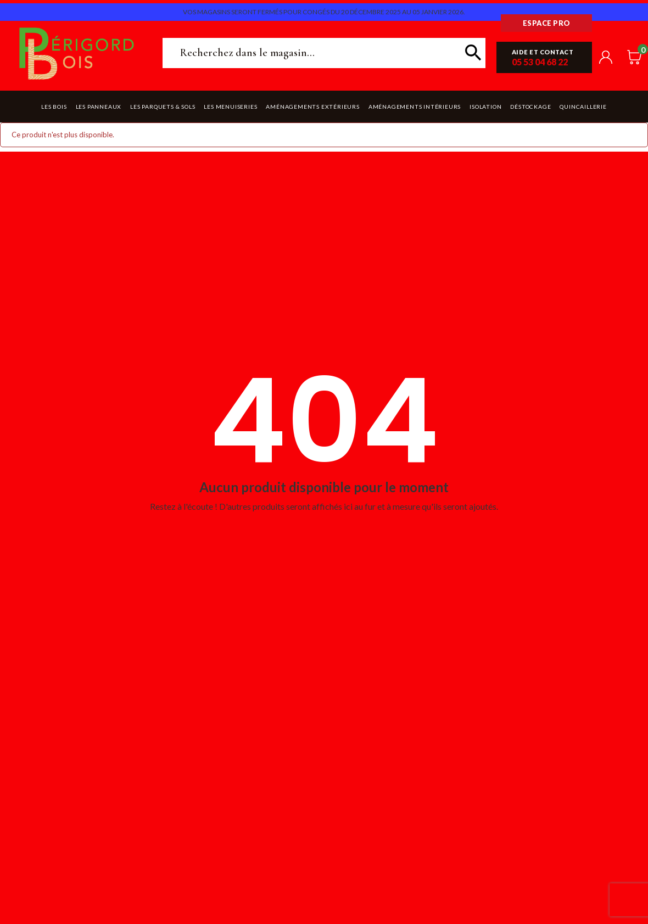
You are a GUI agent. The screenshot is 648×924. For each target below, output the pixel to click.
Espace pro (547, 23)
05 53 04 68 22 (540, 62)
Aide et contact (543, 51)
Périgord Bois (76, 53)
